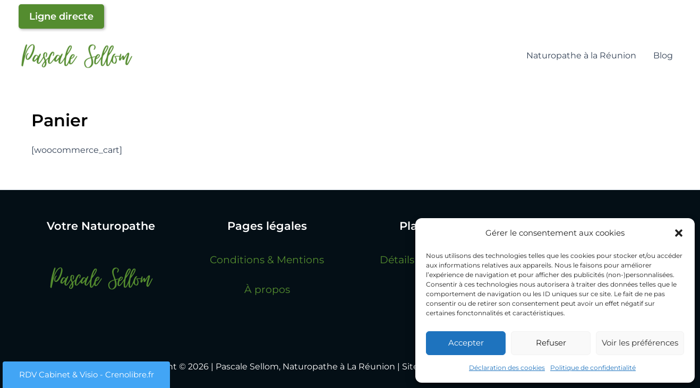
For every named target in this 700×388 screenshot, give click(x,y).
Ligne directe (61, 16)
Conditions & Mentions (267, 259)
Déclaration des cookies (507, 368)
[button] (678, 233)
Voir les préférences (640, 343)
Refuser (551, 343)
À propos (267, 289)
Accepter (466, 343)
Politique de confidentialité (593, 368)
